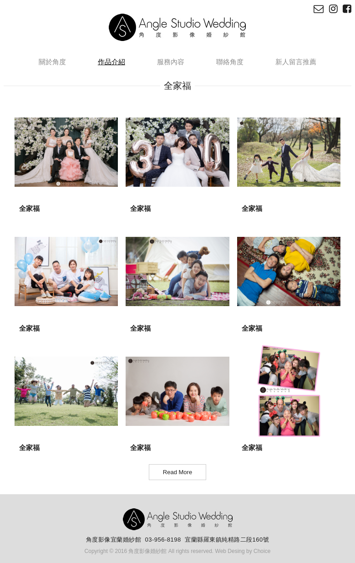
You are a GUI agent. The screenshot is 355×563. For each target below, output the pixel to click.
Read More (177, 472)
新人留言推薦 (295, 62)
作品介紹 (111, 62)
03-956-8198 (163, 539)
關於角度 (52, 62)
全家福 (29, 208)
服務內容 (170, 62)
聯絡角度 (229, 62)
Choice (262, 551)
